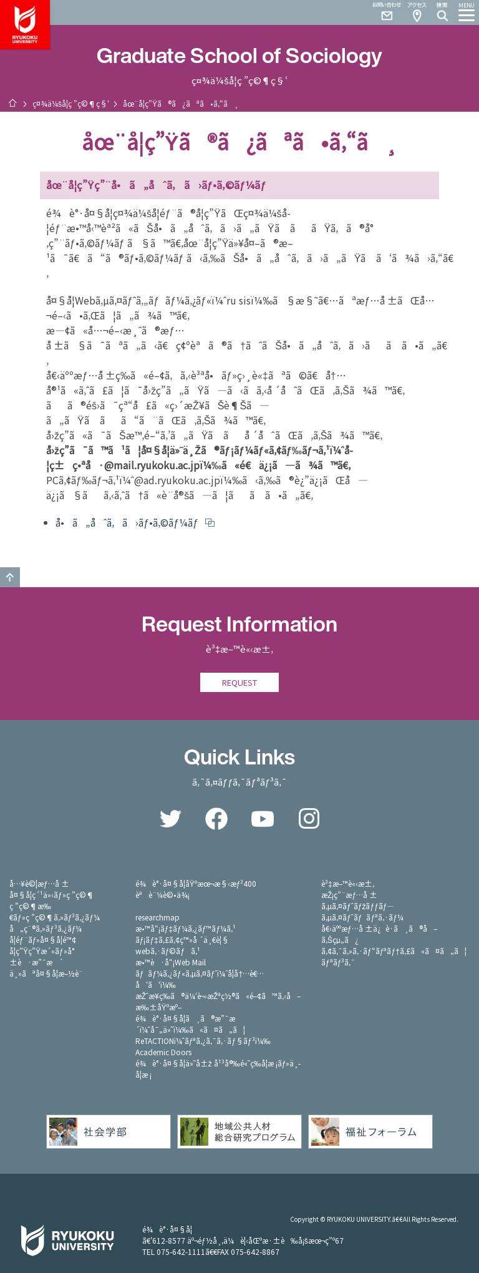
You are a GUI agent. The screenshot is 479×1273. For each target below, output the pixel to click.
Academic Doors (163, 1051)
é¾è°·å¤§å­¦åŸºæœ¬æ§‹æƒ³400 (196, 883)
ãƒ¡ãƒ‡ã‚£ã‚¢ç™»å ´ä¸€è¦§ (182, 939)
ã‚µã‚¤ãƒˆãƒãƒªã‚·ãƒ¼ (362, 917)
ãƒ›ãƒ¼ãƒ (12, 103)
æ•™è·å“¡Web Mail (170, 962)
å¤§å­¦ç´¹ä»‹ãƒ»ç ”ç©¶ (51, 894)
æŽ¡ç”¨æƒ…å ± (349, 894)
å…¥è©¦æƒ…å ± (39, 883)
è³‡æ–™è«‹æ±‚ (347, 883)
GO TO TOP (10, 577)
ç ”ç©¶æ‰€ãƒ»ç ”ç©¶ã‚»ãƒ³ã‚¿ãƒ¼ (54, 911)
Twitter (170, 818)
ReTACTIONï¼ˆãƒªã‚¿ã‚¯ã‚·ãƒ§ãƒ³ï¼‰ (203, 1040)
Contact (381, 12)
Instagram (308, 818)
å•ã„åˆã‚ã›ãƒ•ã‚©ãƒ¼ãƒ (128, 522)
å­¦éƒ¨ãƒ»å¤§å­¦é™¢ (42, 939)
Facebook (216, 818)
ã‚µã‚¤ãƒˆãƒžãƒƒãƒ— (357, 905)
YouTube (262, 818)
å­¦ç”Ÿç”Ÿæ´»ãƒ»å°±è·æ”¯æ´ (41, 956)
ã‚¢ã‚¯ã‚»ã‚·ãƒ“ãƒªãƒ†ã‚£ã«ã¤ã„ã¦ (394, 950)
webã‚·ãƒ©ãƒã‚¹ (167, 950)
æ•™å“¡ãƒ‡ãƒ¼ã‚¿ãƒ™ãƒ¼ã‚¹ (185, 928)
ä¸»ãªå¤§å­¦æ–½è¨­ (46, 973)
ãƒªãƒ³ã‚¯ (338, 962)
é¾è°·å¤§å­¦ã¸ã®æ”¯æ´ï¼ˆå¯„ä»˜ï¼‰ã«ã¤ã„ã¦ (190, 1024)
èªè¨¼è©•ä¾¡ (162, 894)
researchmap (157, 917)
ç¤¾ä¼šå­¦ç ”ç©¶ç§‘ (70, 103)
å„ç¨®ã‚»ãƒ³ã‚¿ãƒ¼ (45, 928)
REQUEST (239, 682)
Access (416, 12)
